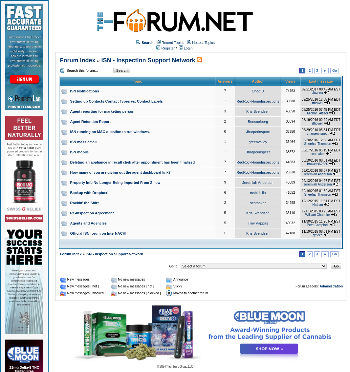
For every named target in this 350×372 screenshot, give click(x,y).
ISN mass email (83, 142)
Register (165, 48)
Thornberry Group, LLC (179, 366)
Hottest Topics (203, 43)
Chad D (258, 91)
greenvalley (258, 142)
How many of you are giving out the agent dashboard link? (120, 172)
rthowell (317, 103)
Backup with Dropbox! (89, 193)
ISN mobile (79, 152)
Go (334, 70)
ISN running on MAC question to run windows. (110, 132)
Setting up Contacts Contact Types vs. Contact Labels (116, 101)
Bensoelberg (258, 122)
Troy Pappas (258, 223)
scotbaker (318, 154)
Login (186, 48)
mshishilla (258, 193)
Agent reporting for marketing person (102, 111)
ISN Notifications (84, 91)
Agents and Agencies (88, 223)
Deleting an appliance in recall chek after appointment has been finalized (132, 162)
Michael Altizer (317, 113)
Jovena (317, 93)
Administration (331, 286)
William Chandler (317, 215)
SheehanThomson (317, 144)
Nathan (317, 204)
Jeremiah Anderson (317, 174)
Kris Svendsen (258, 111)
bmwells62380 (317, 164)
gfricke (317, 235)
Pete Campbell (318, 225)
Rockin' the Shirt (84, 203)
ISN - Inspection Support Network (148, 60)
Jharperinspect (258, 132)
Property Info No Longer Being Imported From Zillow (115, 183)
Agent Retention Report (90, 122)
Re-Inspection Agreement (92, 213)
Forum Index (78, 60)
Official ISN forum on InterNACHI (98, 233)
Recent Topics (173, 43)
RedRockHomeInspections (257, 101)
